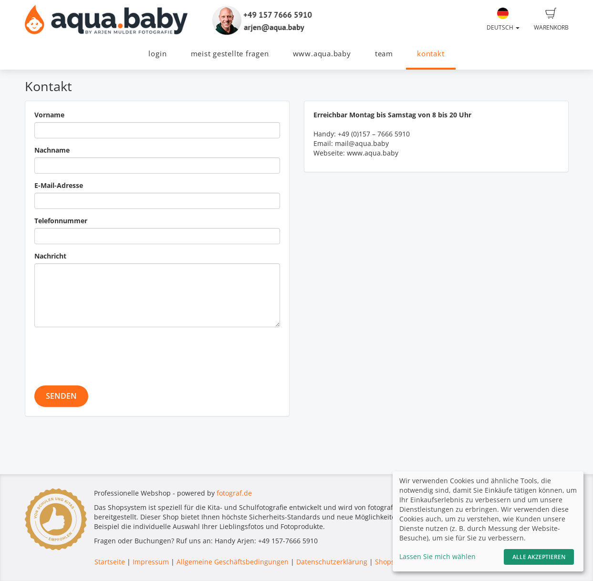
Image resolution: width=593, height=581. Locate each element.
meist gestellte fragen (230, 54)
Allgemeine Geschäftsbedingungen (233, 561)
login (157, 54)
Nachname (52, 150)
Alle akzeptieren (538, 557)
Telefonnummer (60, 220)
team (384, 54)
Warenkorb (551, 19)
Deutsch (503, 19)
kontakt (430, 54)
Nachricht (50, 255)
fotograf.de (234, 493)
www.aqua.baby (322, 54)
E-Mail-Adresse (58, 185)
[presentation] (106, 353)
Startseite (109, 561)
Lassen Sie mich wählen (437, 556)
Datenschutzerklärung (331, 561)
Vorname (49, 114)
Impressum (151, 561)
